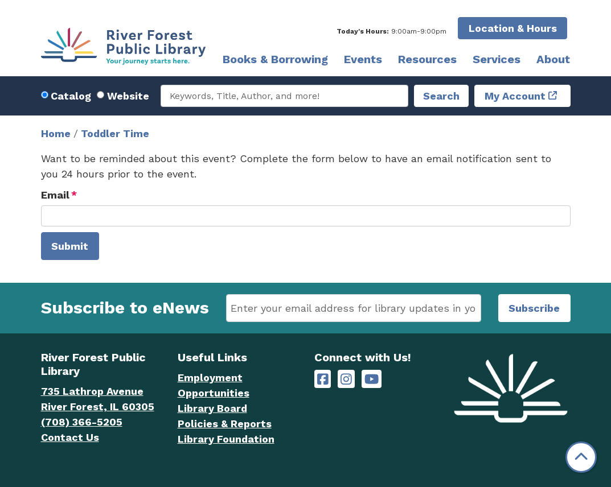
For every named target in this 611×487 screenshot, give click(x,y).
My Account (515, 96)
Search (441, 96)
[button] (391, 31)
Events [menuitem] (363, 59)
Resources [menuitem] (427, 59)
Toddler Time (115, 133)
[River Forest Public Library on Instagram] (346, 379)
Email (55, 195)
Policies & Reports (225, 424)
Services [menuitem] (496, 59)
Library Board (212, 408)
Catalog (71, 96)
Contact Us (70, 437)
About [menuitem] (553, 59)
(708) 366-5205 (81, 422)
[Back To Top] (581, 457)
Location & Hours (513, 28)
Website (128, 96)
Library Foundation (226, 439)
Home (56, 133)
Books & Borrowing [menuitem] (275, 59)
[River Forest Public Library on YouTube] (372, 379)
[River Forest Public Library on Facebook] (322, 379)
